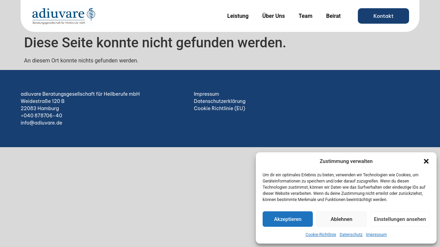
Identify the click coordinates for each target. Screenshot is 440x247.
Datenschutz (351, 234)
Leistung (238, 16)
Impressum (376, 234)
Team (305, 16)
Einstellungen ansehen (400, 219)
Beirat (333, 16)
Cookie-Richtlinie (321, 234)
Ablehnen (341, 219)
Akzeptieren (287, 219)
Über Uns (273, 16)
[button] (426, 161)
